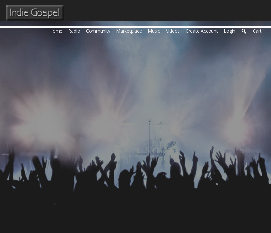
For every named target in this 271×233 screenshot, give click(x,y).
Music (155, 30)
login (229, 31)
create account (202, 31)
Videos (174, 30)
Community (99, 30)
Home (57, 30)
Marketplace (130, 30)
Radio (75, 30)
